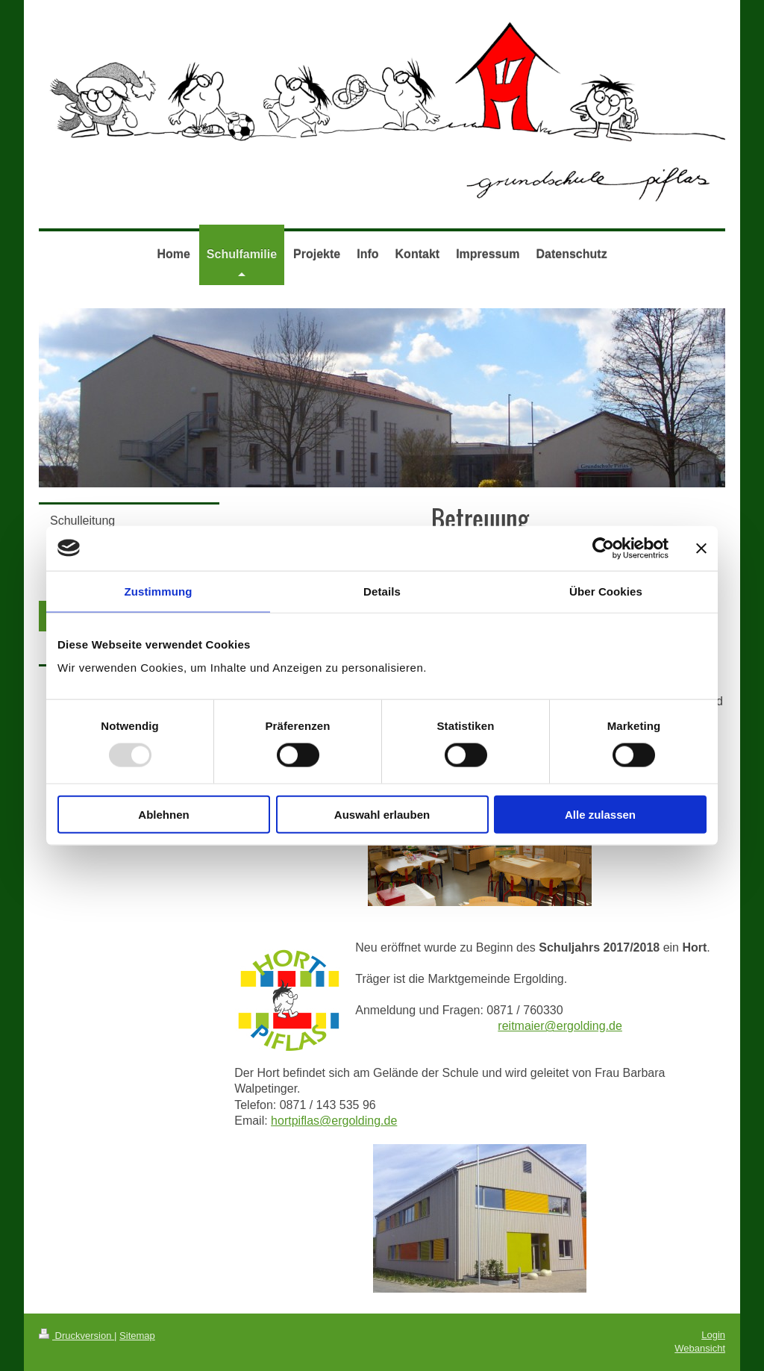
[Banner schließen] (701, 548)
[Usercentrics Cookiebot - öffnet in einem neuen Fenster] (603, 548)
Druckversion (76, 1335)
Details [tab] (382, 590)
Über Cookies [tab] (605, 590)
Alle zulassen (600, 814)
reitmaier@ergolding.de (560, 1025)
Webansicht (699, 1348)
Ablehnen (163, 814)
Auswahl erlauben (382, 814)
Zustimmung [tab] (158, 590)
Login (713, 1334)
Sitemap (137, 1335)
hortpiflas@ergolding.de (334, 1120)
